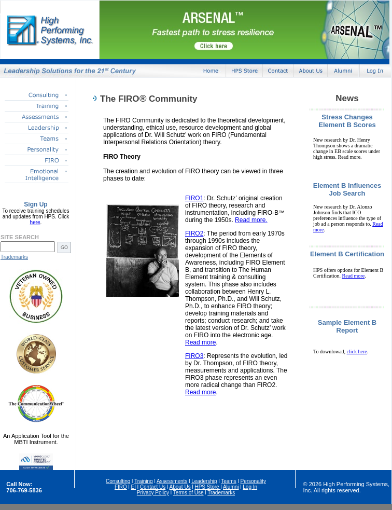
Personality (252, 481)
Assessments (172, 481)
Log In (250, 487)
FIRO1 (194, 198)
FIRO (121, 487)
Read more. (251, 220)
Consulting (118, 481)
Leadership (204, 481)
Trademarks (14, 257)
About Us (180, 487)
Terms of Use (188, 492)
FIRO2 (194, 233)
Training (143, 481)
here (35, 222)
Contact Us (152, 487)
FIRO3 (194, 356)
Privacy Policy (153, 492)
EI (133, 487)
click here (357, 351)
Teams (228, 481)
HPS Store (207, 487)
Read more (200, 342)
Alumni (231, 487)
